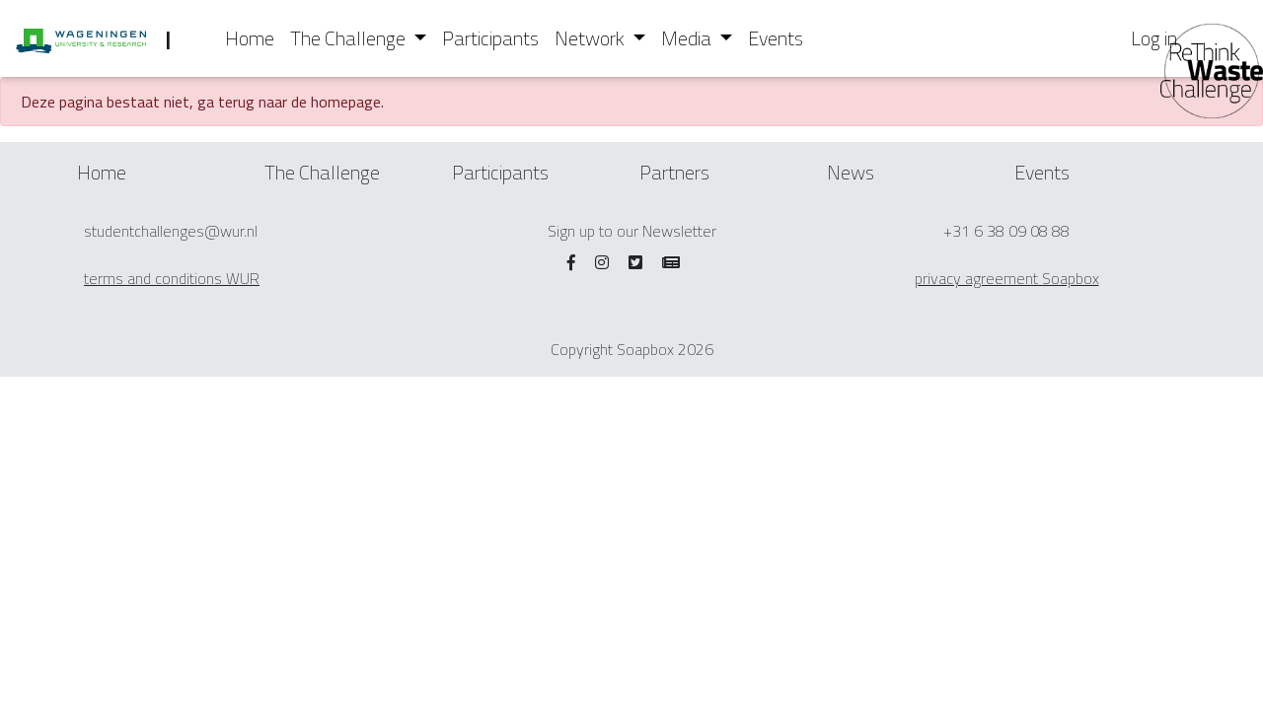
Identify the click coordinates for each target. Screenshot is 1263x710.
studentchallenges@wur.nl (171, 231)
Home (249, 38)
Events (775, 38)
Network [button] (592, 38)
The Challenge (322, 172)
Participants (490, 38)
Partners (674, 172)
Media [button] (688, 38)
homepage (346, 101)
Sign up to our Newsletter (632, 231)
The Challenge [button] (349, 38)
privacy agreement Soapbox (1007, 278)
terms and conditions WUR (172, 278)
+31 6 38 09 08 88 (1006, 231)
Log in (1154, 38)
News (850, 172)
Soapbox (645, 349)
